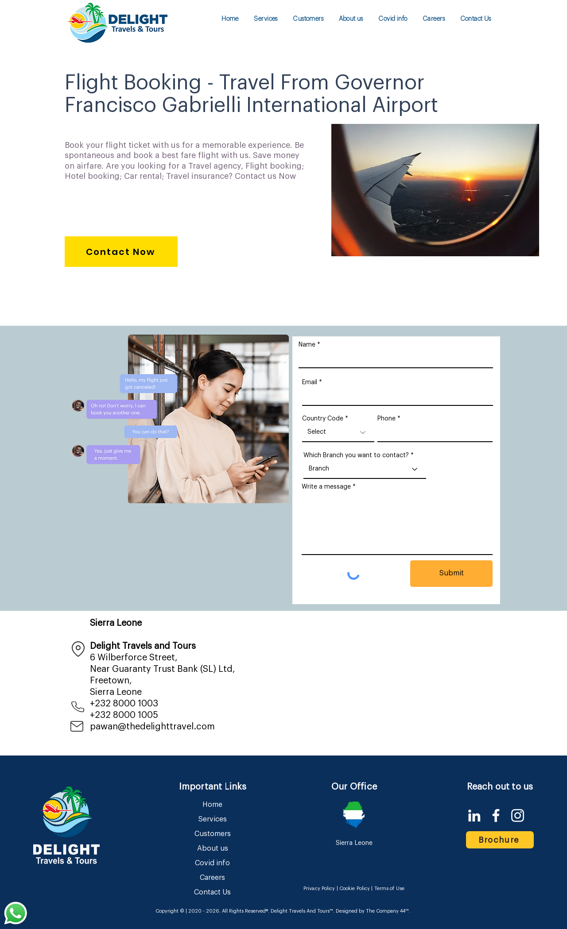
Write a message (326, 487)
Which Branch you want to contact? (356, 455)
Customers (212, 833)
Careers (212, 877)
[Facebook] (496, 815)
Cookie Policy (354, 888)
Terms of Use (389, 888)
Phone (386, 419)
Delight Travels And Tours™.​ (302, 911)
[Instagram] (517, 815)
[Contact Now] (121, 251)
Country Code (322, 419)
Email (309, 382)
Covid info (212, 863)
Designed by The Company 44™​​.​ (372, 911)
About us (212, 848)
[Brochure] (500, 839)
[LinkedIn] (474, 815)
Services (212, 819)
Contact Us (212, 892)
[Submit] (451, 573)
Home (212, 804)
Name (307, 345)
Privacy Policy (319, 888)
